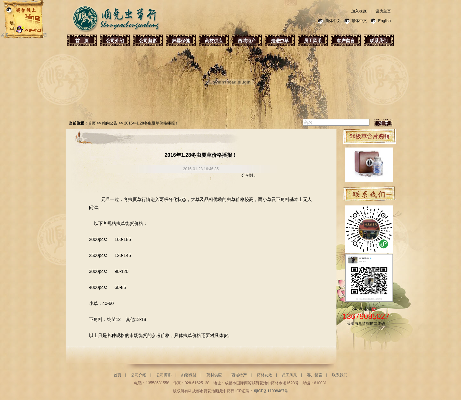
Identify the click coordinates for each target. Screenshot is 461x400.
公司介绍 (115, 40)
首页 (92, 123)
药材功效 (264, 375)
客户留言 (346, 40)
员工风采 (313, 40)
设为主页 (383, 11)
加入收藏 (359, 11)
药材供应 (214, 40)
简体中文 (333, 21)
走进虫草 (280, 40)
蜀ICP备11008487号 (270, 391)
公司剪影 (148, 40)
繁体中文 (359, 21)
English (384, 21)
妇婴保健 (181, 40)
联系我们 (379, 40)
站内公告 (109, 123)
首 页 (82, 40)
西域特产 (247, 40)
